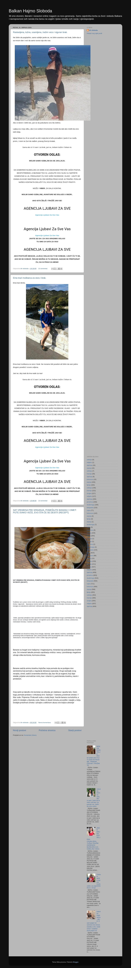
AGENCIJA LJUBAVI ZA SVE (47, 208)
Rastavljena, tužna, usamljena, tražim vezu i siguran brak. (40, 32)
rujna (88, 510)
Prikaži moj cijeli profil (94, 33)
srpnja (89, 468)
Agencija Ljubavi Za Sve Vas (47, 215)
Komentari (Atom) (30, 735)
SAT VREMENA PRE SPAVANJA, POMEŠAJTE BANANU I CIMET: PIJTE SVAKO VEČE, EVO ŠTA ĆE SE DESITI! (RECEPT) (44, 511)
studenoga (90, 505)
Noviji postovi (19, 730)
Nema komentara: (45, 722)
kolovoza (90, 479)
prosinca (90, 502)
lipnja (89, 485)
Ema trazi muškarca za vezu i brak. (29, 278)
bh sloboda (93, 30)
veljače (89, 462)
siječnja (89, 465)
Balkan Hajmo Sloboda (30, 10)
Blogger (75, 962)
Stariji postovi (74, 730)
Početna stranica (47, 730)
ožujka (89, 493)
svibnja (89, 459)
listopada (90, 507)
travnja (89, 474)
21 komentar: (43, 268)
